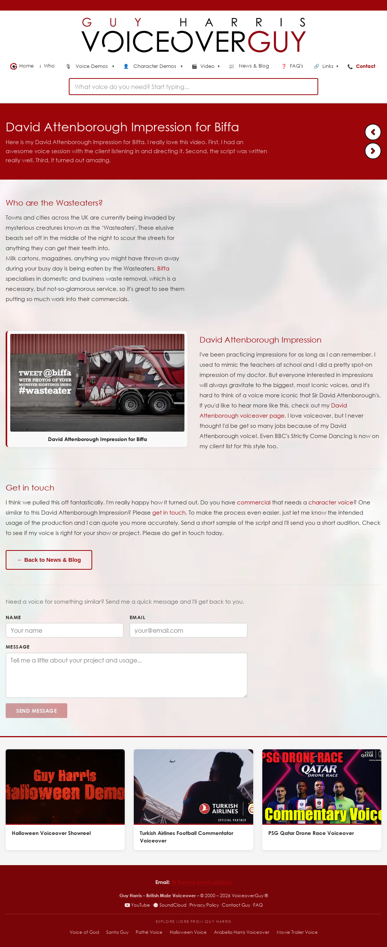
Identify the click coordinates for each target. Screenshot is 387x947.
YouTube (137, 905)
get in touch (169, 512)
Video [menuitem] (206, 66)
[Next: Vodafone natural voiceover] (373, 151)
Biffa (163, 268)
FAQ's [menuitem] (293, 66)
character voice (330, 502)
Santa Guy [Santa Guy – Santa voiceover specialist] (117, 932)
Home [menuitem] (22, 66)
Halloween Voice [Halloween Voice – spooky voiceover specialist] (188, 932)
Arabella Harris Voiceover (241, 932)
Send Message (36, 710)
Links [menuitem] (326, 66)
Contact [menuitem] (362, 66)
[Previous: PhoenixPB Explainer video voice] (373, 132)
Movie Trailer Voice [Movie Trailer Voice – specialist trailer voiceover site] (297, 932)
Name (13, 617)
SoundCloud (169, 905)
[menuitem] (90, 66)
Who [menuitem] (48, 66)
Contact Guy (236, 905)
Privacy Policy (204, 905)
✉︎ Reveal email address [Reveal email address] (202, 882)
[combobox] (193, 86)
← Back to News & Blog (49, 560)
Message (18, 647)
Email (137, 617)
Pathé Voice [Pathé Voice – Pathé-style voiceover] (149, 932)
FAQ (258, 905)
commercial (254, 502)
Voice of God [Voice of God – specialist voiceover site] (84, 932)
